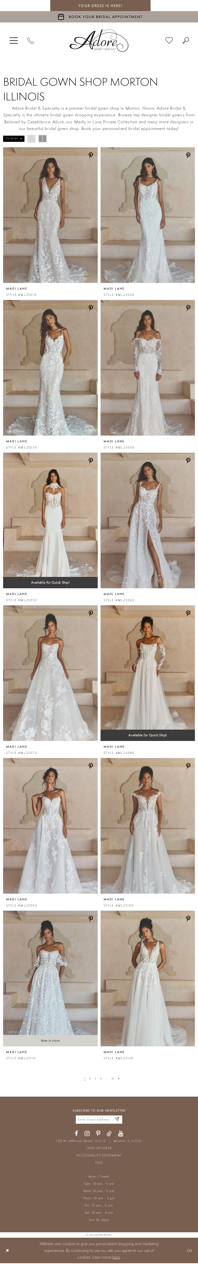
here (116, 1258)
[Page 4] (100, 1078)
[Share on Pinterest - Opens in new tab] (91, 156)
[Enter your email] (99, 1120)
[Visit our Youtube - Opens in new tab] (120, 1134)
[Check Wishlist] (169, 41)
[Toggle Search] (186, 40)
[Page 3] (95, 1078)
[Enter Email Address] (116, 1120)
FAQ (99, 1163)
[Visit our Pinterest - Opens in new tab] (98, 1134)
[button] (14, 40)
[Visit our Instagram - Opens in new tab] (87, 1134)
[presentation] (50, 215)
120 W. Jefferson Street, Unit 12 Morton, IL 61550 (99, 1142)
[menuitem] (14, 40)
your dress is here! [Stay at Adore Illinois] (100, 5)
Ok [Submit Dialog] (189, 1251)
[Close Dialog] (8, 1251)
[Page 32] (113, 1078)
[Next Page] (120, 1078)
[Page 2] (89, 1078)
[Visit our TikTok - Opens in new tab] (109, 1134)
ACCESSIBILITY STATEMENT (99, 1156)
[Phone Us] (31, 40)
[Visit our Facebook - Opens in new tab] (76, 1134)
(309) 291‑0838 (99, 1149)
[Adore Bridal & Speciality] (99, 40)
